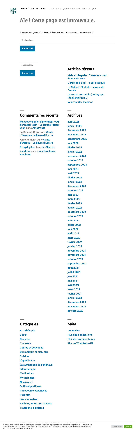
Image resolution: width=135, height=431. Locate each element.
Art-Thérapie (27, 330)
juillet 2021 (74, 272)
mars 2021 (74, 289)
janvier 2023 (75, 207)
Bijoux (23, 334)
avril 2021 (73, 284)
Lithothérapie (27, 369)
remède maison (29, 399)
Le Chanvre (48, 147)
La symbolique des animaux (36, 364)
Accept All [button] (128, 427)
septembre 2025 (77, 138)
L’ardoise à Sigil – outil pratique (86, 82)
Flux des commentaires (81, 339)
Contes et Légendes (31, 347)
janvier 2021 (75, 297)
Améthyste (38, 127)
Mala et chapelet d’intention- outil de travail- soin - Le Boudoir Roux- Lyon (40, 124)
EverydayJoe (27, 147)
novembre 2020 (77, 306)
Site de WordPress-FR (80, 343)
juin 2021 (73, 276)
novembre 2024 (77, 156)
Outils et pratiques (30, 386)
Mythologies (27, 377)
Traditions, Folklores (32, 407)
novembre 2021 (77, 254)
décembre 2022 (77, 211)
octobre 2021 (75, 259)
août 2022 (73, 220)
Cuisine (24, 356)
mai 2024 (73, 168)
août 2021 (73, 267)
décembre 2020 (77, 302)
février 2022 (75, 241)
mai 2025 (73, 143)
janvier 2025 (75, 151)
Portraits (25, 394)
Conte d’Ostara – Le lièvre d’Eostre (36, 134)
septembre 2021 (77, 263)
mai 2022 (73, 229)
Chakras (24, 339)
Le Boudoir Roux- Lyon (32, 8)
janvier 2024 (75, 181)
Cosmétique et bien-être (34, 351)
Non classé (26, 382)
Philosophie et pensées (33, 390)
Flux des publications (80, 334)
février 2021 (75, 293)
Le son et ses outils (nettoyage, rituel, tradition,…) (86, 96)
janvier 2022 (75, 246)
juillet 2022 (74, 224)
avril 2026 (73, 121)
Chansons (25, 343)
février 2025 (75, 147)
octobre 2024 (75, 160)
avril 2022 (73, 233)
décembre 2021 (77, 250)
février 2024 (75, 177)
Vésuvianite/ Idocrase (80, 102)
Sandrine (25, 151)
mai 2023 (73, 194)
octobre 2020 (75, 310)
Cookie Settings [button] (117, 427)
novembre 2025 (77, 134)
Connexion (74, 330)
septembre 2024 (77, 164)
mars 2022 (74, 237)
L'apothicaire (27, 360)
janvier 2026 (75, 126)
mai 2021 (73, 280)
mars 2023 (74, 198)
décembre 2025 (77, 130)
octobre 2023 (75, 190)
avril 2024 (73, 173)
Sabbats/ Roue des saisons (36, 403)
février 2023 (75, 203)
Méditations (27, 373)
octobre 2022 (75, 216)
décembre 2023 (77, 186)
